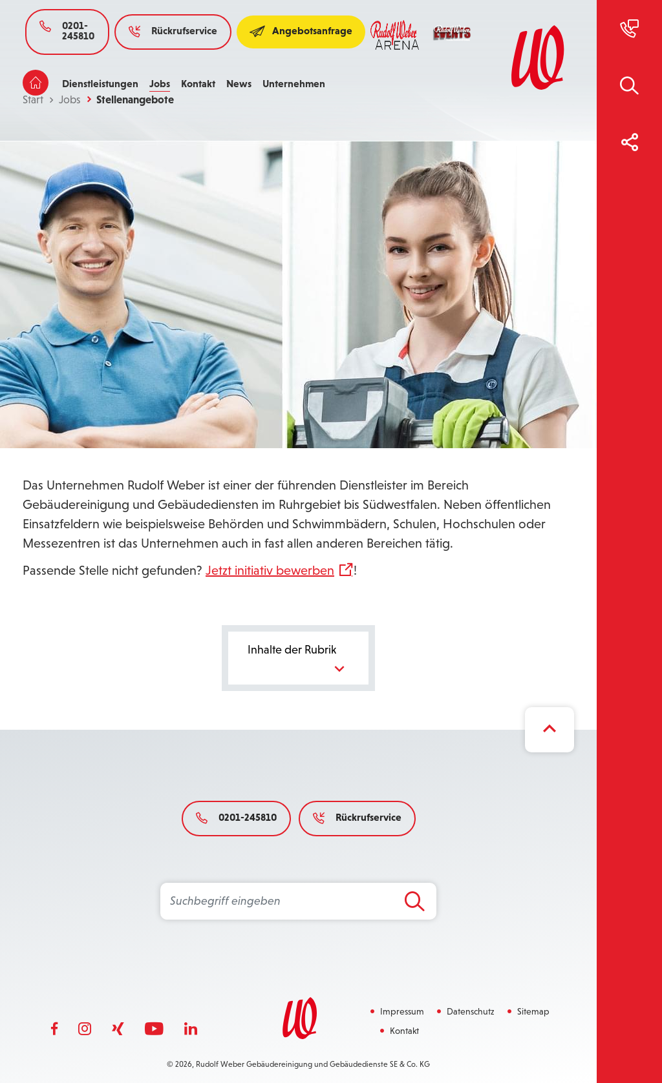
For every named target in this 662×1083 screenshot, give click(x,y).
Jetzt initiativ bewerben (270, 570)
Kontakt (198, 83)
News (238, 83)
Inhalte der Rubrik (299, 660)
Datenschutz (471, 1011)
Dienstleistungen (100, 83)
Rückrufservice (173, 31)
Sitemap (533, 1011)
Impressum (402, 1011)
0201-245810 (66, 30)
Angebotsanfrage (301, 31)
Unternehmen (293, 83)
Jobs (159, 83)
